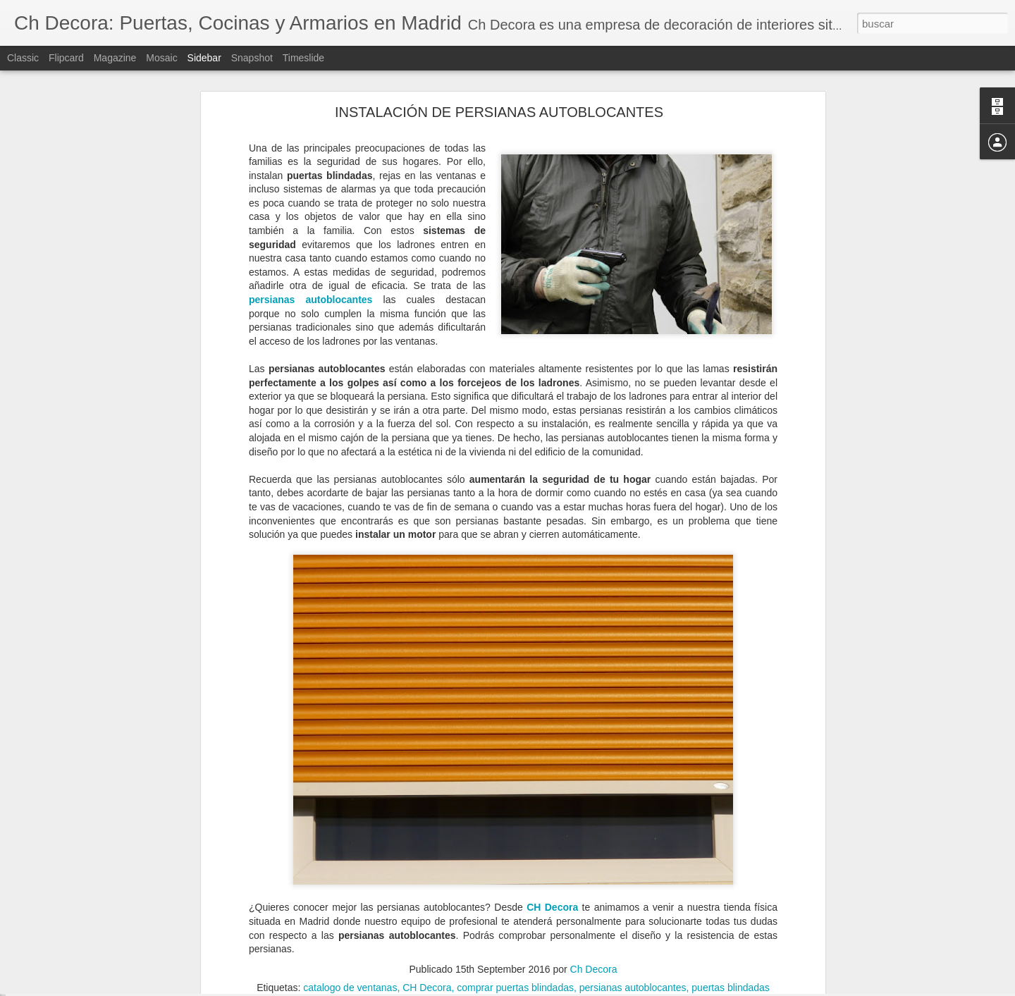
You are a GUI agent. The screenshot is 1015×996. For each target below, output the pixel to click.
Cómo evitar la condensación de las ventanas (120, 974)
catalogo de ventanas (350, 839)
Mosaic (161, 57)
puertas (323, 896)
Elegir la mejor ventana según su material (112, 911)
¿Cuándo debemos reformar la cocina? (108, 942)
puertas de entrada (387, 896)
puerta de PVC (268, 896)
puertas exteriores (547, 896)
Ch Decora (593, 821)
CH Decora (552, 760)
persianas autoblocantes (310, 152)
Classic (23, 57)
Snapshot (252, 57)
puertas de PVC (468, 896)
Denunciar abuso (609, 988)
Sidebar (204, 57)
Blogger (562, 988)
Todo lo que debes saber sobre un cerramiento (122, 879)
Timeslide (303, 57)
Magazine (115, 57)
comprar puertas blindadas (515, 839)
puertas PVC (620, 896)
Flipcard (66, 57)
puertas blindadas (730, 839)
